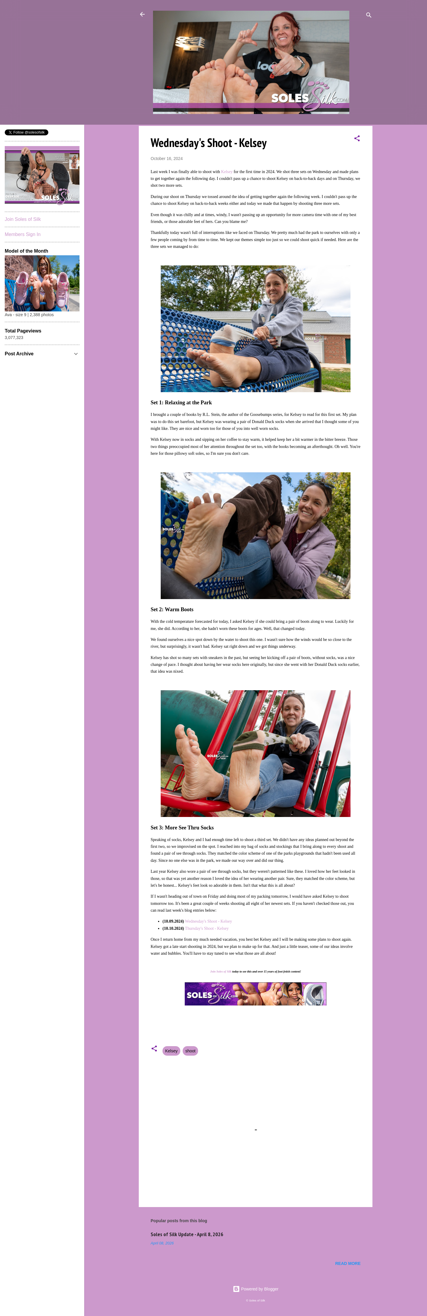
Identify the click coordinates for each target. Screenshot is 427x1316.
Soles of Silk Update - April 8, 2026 (187, 1234)
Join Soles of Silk (23, 219)
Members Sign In (23, 234)
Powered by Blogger (255, 1289)
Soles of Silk (224, 971)
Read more (348, 1263)
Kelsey (227, 172)
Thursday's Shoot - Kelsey (207, 928)
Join (213, 971)
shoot (190, 1051)
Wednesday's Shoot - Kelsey (208, 921)
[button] (357, 139)
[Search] (368, 16)
